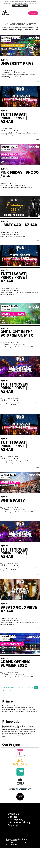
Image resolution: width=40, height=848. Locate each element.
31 (28, 687)
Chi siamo (13, 814)
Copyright (13, 825)
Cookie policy (15, 819)
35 (7, 690)
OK (26, 6)
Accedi (33, 13)
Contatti (12, 816)
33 (36, 687)
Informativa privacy (19, 822)
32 (32, 687)
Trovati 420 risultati (9, 687)
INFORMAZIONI (18, 6)
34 (3, 690)
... (25, 687)
